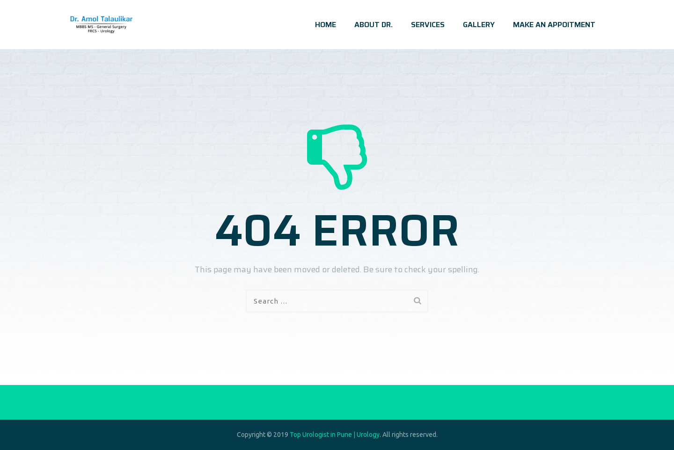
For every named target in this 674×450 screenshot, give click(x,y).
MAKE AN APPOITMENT (554, 24)
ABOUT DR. (373, 24)
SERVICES (428, 24)
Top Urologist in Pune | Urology (335, 434)
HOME (325, 24)
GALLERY (479, 24)
